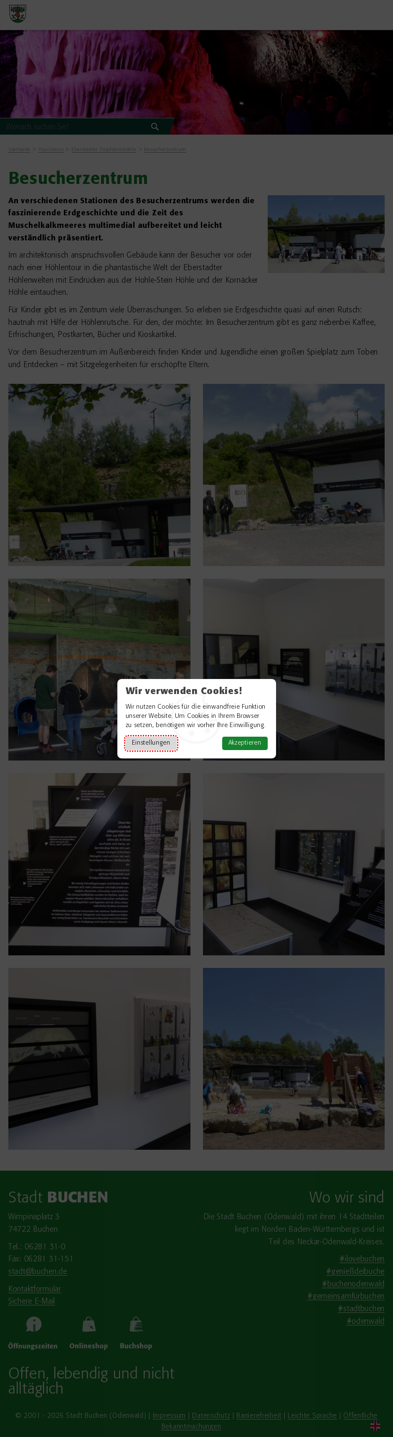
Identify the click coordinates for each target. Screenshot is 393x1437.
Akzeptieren (244, 743)
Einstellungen (151, 743)
